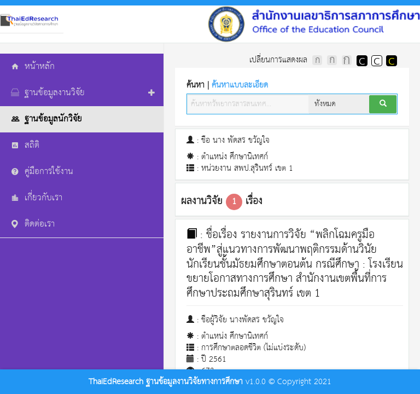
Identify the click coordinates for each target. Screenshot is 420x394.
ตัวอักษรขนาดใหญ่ (347, 60)
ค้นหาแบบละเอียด (240, 85)
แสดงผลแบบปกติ (376, 60)
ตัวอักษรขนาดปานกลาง (332, 60)
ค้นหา (227, 85)
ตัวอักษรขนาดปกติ (317, 60)
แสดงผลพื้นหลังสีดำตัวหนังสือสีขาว (361, 60)
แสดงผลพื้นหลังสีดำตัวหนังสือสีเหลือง (391, 60)
